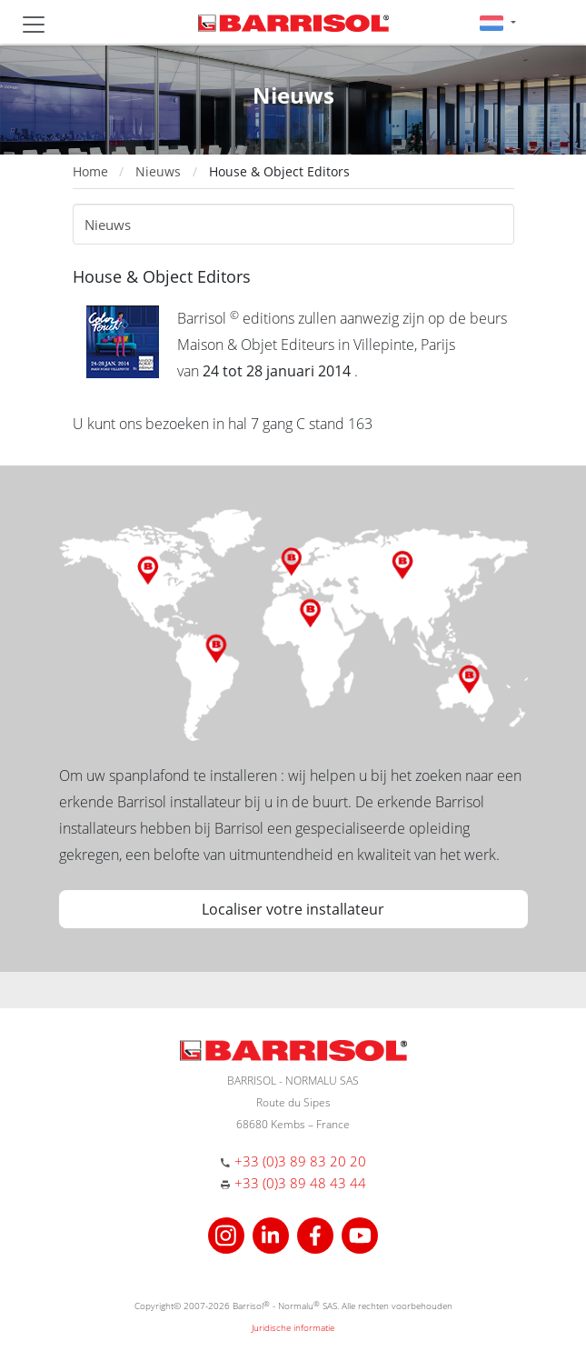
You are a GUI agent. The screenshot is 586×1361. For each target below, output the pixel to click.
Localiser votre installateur (293, 909)
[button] (497, 22)
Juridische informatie (293, 1327)
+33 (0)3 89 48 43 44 (300, 1183)
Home (90, 171)
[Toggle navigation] (33, 24)
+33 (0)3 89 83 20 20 (300, 1161)
